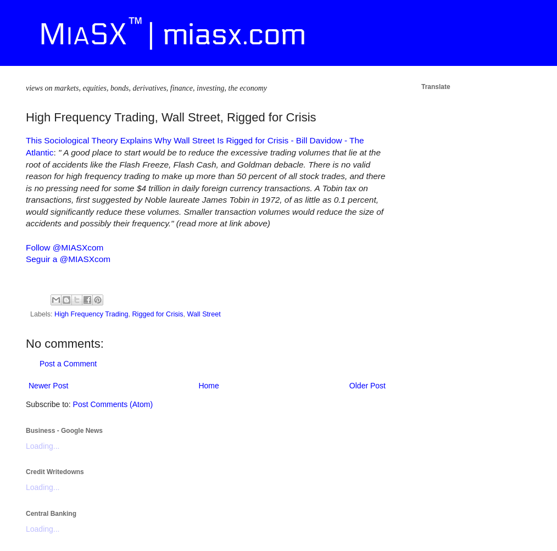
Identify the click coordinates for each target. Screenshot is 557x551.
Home (208, 385)
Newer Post (48, 385)
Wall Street (204, 314)
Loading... (43, 446)
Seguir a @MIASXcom (68, 259)
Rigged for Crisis (157, 314)
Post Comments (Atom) (113, 404)
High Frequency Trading (91, 314)
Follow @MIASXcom (64, 247)
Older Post (367, 385)
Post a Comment (68, 363)
